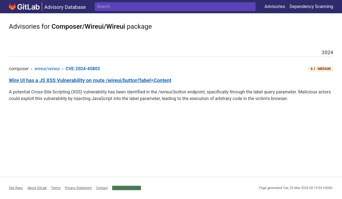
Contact (102, 188)
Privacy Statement (78, 188)
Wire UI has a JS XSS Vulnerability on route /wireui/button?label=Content (90, 80)
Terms (55, 188)
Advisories (274, 6)
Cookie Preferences (126, 188)
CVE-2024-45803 (83, 68)
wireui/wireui (47, 68)
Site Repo (16, 188)
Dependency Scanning (311, 6)
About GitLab (37, 188)
